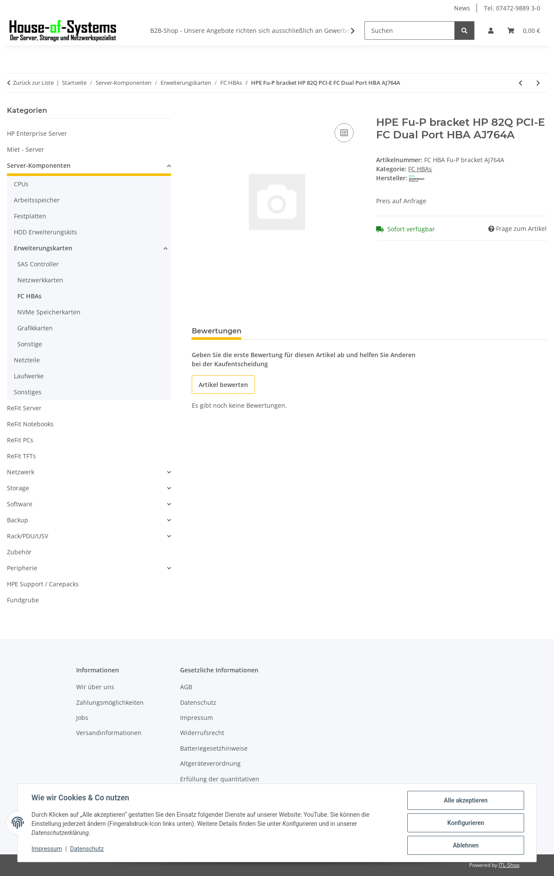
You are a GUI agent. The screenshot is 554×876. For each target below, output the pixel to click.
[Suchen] (409, 30)
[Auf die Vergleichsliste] (344, 132)
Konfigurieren (465, 822)
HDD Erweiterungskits (45, 232)
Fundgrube (23, 600)
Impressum (47, 849)
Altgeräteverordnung (210, 763)
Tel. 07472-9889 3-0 (512, 8)
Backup (17, 520)
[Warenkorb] (523, 30)
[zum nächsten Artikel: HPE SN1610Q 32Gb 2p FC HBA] (538, 83)
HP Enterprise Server (37, 133)
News (462, 8)
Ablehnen (465, 845)
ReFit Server (24, 408)
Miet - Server (25, 149)
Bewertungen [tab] (217, 331)
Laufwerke (29, 376)
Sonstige (29, 344)
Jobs (82, 717)
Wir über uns (95, 687)
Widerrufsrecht (202, 733)
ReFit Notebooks (30, 424)
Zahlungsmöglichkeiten (110, 702)
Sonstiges (28, 392)
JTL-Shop (509, 865)
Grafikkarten (35, 328)
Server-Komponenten (39, 165)
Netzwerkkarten (40, 280)
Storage (18, 488)
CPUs (21, 184)
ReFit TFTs (21, 456)
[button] (490, 30)
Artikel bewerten (223, 384)
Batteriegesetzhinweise (214, 748)
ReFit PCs (20, 440)
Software (19, 504)
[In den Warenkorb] (199, 111)
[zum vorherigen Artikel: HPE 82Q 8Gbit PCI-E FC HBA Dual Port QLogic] (520, 83)
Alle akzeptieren (465, 800)
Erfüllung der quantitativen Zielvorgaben (219, 783)
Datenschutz (87, 849)
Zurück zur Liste (33, 82)
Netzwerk (20, 472)
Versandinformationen (109, 733)
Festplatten (30, 216)
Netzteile (27, 360)
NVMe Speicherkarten (49, 312)
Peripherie (22, 568)
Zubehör (19, 552)
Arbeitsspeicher (37, 200)
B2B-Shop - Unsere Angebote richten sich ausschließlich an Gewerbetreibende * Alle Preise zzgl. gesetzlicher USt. (315, 30)
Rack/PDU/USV (27, 536)
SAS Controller (38, 264)
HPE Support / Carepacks (43, 584)
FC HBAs (420, 169)
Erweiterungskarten (43, 248)
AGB (186, 687)
